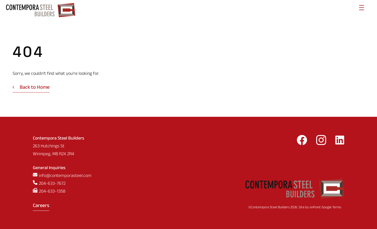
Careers (41, 206)
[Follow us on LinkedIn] (339, 141)
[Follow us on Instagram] (321, 141)
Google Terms (331, 208)
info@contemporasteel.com (65, 176)
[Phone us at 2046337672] (62, 184)
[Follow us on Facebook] (302, 141)
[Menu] (362, 10)
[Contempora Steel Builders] (40, 10)
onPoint (315, 208)
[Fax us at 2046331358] (62, 192)
